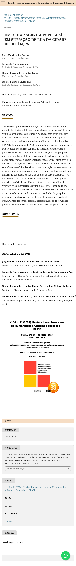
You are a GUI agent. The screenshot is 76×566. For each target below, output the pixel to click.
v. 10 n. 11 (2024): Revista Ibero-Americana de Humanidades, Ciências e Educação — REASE (35, 19)
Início (7, 15)
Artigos (8, 521)
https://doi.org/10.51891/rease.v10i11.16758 (29, 94)
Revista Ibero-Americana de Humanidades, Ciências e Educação (40, 2)
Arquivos (18, 15)
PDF (8, 421)
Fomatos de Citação (16, 468)
